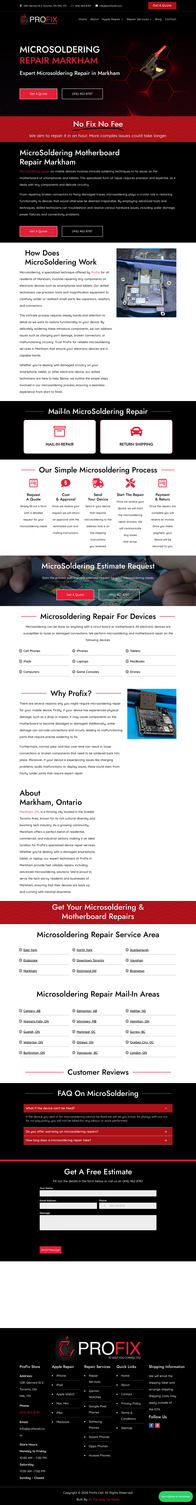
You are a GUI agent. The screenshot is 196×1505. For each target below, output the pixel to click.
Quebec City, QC (142, 1042)
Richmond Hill (86, 971)
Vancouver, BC (87, 1053)
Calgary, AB (31, 1011)
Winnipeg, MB (86, 1021)
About (94, 19)
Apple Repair (111, 19)
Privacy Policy (131, 1403)
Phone (103, 1200)
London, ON (138, 1053)
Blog (158, 19)
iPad (59, 1385)
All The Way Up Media (104, 1499)
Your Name (47, 1188)
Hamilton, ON (139, 1021)
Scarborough (139, 950)
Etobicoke (30, 960)
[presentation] (63, 1238)
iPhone (61, 1375)
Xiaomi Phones (99, 1437)
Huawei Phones (99, 1455)
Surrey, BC (137, 1032)
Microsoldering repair (35, 171)
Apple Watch (65, 1394)
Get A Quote (162, 5)
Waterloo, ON (33, 1042)
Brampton (137, 971)
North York (84, 950)
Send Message (50, 1249)
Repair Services (138, 19)
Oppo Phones (98, 1446)
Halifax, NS (138, 1011)
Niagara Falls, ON (36, 1021)
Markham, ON (29, 812)
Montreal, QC (86, 1032)
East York (30, 950)
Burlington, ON (34, 1053)
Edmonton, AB (87, 1011)
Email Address (49, 1200)
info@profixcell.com (110, 5)
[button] (98, 1108)
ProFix (95, 272)
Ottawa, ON (85, 1042)
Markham (30, 971)
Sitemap (126, 1428)
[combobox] (104, 1206)
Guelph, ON (31, 1032)
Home (83, 19)
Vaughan (136, 960)
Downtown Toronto (90, 960)
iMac (59, 1412)
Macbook (62, 1422)
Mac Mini (62, 1403)
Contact (170, 19)
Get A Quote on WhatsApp (176, 1496)
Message (45, 1212)
